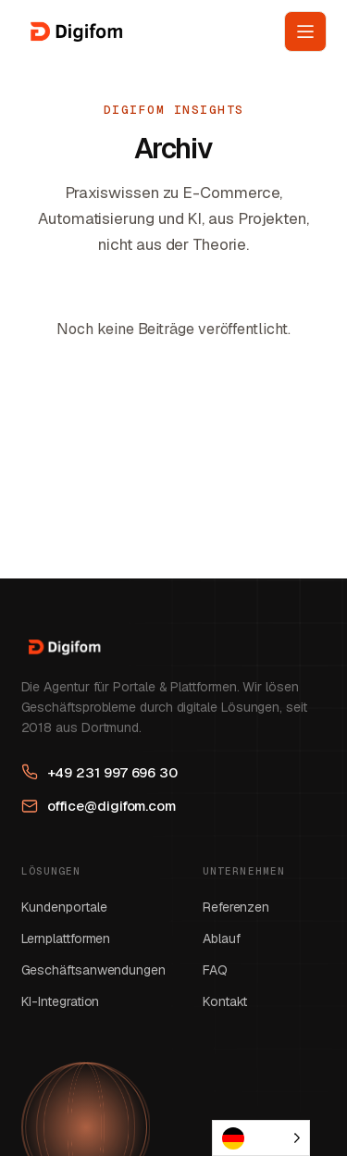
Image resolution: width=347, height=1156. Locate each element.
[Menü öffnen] (305, 31)
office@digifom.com (99, 805)
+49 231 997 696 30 (100, 772)
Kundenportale (64, 907)
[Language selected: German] (261, 1138)
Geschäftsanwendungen (93, 970)
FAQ (215, 970)
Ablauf (222, 938)
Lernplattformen (66, 938)
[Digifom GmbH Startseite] (74, 31)
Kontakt (225, 1001)
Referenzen (236, 907)
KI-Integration (60, 1001)
